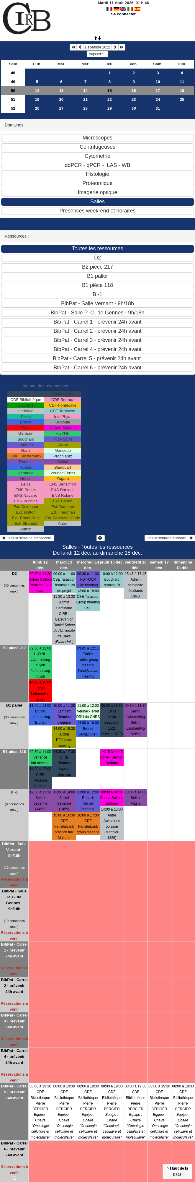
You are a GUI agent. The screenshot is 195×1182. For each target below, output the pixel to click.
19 (37, 99)
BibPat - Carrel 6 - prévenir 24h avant (14, 1149)
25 (182, 99)
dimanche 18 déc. (183, 565)
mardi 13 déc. (64, 565)
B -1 (14, 792)
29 (109, 108)
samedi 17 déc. (159, 565)
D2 (14, 573)
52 (13, 108)
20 (61, 99)
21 (85, 99)
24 (158, 99)
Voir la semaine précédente (27, 538)
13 (61, 90)
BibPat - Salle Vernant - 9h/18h (14, 850)
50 (13, 90)
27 (61, 108)
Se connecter (123, 14)
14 (85, 90)
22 (109, 99)
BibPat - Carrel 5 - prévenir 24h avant (14, 1092)
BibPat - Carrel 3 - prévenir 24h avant (14, 1021)
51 (13, 99)
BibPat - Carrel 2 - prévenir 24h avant (14, 986)
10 (158, 81)
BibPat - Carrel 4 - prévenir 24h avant (14, 1056)
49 (13, 81)
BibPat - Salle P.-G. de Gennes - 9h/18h (14, 900)
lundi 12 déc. (40, 565)
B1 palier (14, 705)
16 (134, 90)
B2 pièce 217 (14, 648)
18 (182, 90)
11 (182, 81)
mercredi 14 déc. (88, 565)
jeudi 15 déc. (112, 562)
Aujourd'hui (97, 54)
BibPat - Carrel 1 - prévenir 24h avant (14, 950)
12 (37, 90)
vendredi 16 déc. (135, 565)
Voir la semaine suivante (169, 538)
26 (37, 108)
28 (85, 108)
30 (134, 108)
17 (158, 90)
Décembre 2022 (97, 47)
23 (134, 99)
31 (158, 108)
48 (13, 73)
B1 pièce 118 (14, 751)
